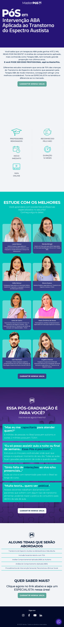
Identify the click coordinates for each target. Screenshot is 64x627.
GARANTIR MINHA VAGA (32, 376)
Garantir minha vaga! (32, 84)
